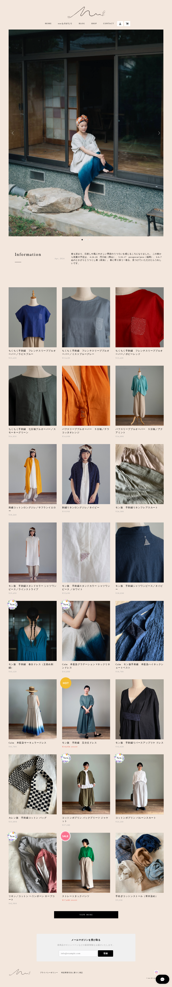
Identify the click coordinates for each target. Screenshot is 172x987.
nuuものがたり (65, 23)
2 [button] (86, 239)
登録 (105, 953)
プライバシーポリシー (49, 972)
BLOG (82, 23)
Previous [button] (13, 133)
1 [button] (82, 239)
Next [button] (158, 133)
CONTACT (108, 23)
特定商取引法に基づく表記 (72, 972)
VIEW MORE (86, 915)
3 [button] (89, 239)
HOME (48, 23)
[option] (86, 133)
